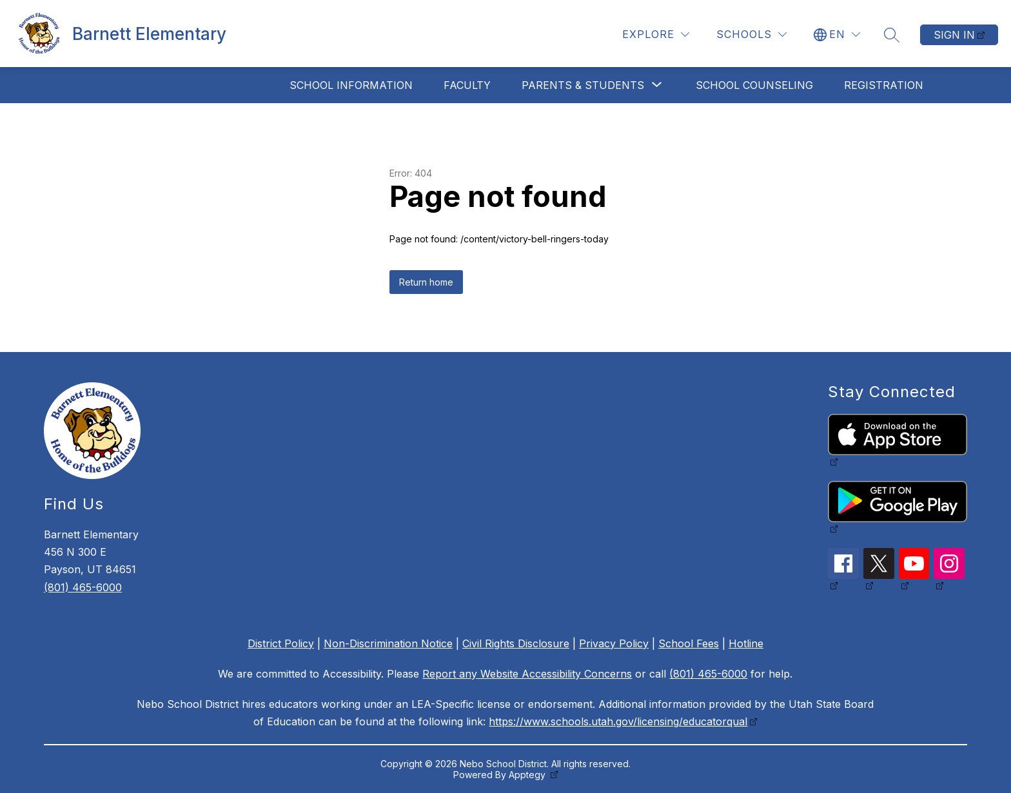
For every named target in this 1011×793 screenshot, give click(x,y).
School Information (351, 85)
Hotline (746, 643)
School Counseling (754, 85)
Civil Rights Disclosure (515, 643)
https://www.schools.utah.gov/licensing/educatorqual (618, 721)
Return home (426, 282)
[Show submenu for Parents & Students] (583, 85)
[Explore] (655, 34)
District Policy (281, 643)
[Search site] (891, 35)
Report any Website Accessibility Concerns (527, 673)
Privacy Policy (614, 643)
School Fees (688, 643)
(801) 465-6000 (83, 587)
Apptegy (528, 774)
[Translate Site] (836, 34)
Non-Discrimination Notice (388, 643)
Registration (883, 85)
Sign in (954, 34)
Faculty (467, 85)
